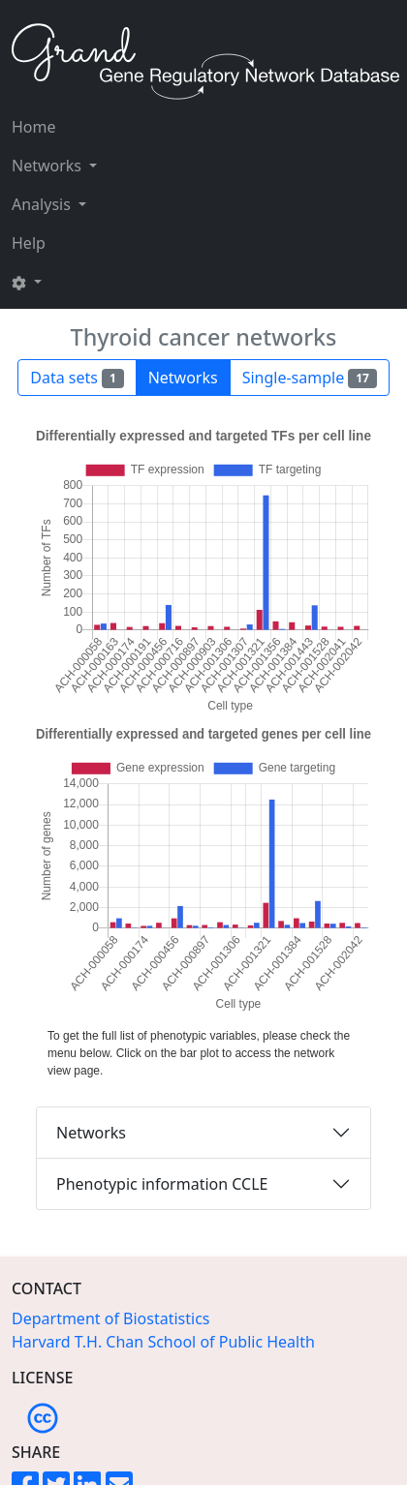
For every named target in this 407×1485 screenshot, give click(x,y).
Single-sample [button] (309, 377)
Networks (91, 1132)
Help (29, 243)
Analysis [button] (43, 204)
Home (34, 126)
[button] (54, 281)
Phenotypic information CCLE (161, 1184)
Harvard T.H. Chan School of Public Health (163, 1341)
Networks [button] (48, 165)
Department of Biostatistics (111, 1318)
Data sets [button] (76, 377)
